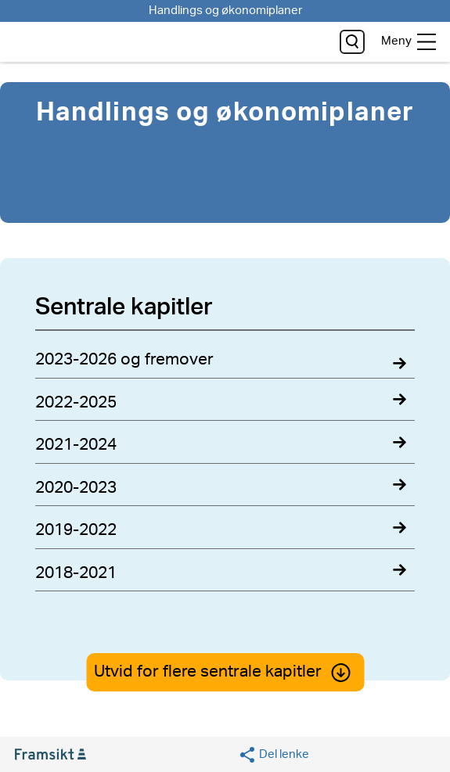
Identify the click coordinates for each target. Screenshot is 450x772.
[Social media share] (273, 755)
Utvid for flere (225, 671)
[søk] (351, 42)
